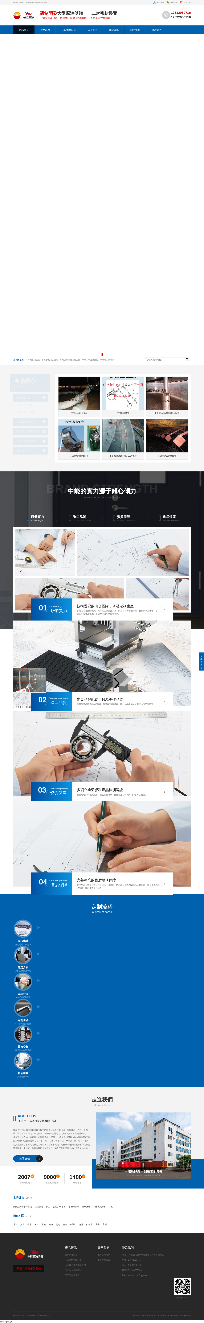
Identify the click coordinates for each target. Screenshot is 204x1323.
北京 (15, 1224)
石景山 (73, 1224)
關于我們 (135, 30)
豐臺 (65, 1224)
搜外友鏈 (86, 1206)
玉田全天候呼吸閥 (27, 441)
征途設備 (39, 1206)
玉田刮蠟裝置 (69, 30)
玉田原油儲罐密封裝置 (25, 700)
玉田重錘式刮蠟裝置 (24, 707)
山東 (29, 1224)
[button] (101, 354)
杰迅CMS (146, 1315)
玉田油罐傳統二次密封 (118, 700)
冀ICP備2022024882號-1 (167, 1315)
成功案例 (92, 30)
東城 (44, 1224)
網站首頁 (24, 30)
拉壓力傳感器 (59, 1206)
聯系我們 (156, 30)
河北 (22, 1224)
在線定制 (185, 2)
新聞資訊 (114, 30)
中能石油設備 (99, 1206)
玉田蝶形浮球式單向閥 (30, 431)
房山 (97, 1224)
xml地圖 (181, 1315)
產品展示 (45, 30)
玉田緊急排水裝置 (27, 422)
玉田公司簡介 (104, 1254)
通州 (105, 1224)
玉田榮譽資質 (104, 1260)
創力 (48, 1206)
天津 (36, 1224)
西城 (51, 1224)
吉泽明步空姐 (6, 1321)
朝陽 (58, 1224)
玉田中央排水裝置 (28, 412)
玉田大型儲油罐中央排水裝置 (28, 714)
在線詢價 (158, 2)
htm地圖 (187, 1315)
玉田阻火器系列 (26, 450)
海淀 (81, 1224)
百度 (111, 1206)
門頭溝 (89, 1224)
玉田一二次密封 (27, 405)
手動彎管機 (74, 1206)
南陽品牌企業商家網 (22, 1206)
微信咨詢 (172, 2)
